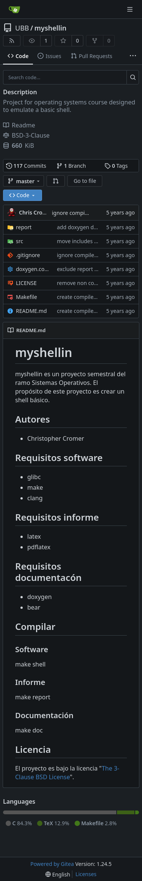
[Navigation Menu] (130, 9)
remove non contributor (87, 283)
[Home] (14, 9)
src (19, 241)
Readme (19, 125)
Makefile (26, 296)
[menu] (57, 874)
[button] (56, 181)
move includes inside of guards (95, 241)
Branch (71, 165)
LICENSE (26, 283)
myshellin (50, 28)
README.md (31, 310)
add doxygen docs (79, 227)
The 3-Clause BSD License (67, 772)
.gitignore (28, 255)
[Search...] (132, 77)
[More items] (133, 56)
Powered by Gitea (52, 863)
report (23, 227)
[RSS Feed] (11, 40)
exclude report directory (87, 269)
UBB (22, 28)
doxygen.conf (32, 269)
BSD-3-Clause (26, 135)
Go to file (84, 180)
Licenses (86, 874)
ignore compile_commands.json (96, 255)
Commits (26, 165)
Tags (116, 165)
